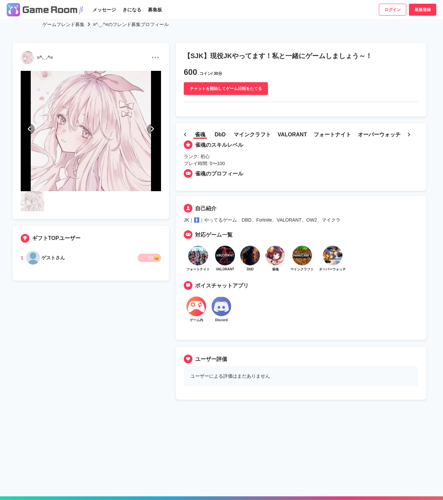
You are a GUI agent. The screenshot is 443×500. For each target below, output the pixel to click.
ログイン (393, 9)
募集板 (155, 9)
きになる (132, 9)
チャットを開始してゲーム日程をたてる (226, 88)
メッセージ (104, 9)
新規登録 (423, 9)
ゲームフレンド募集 (63, 24)
